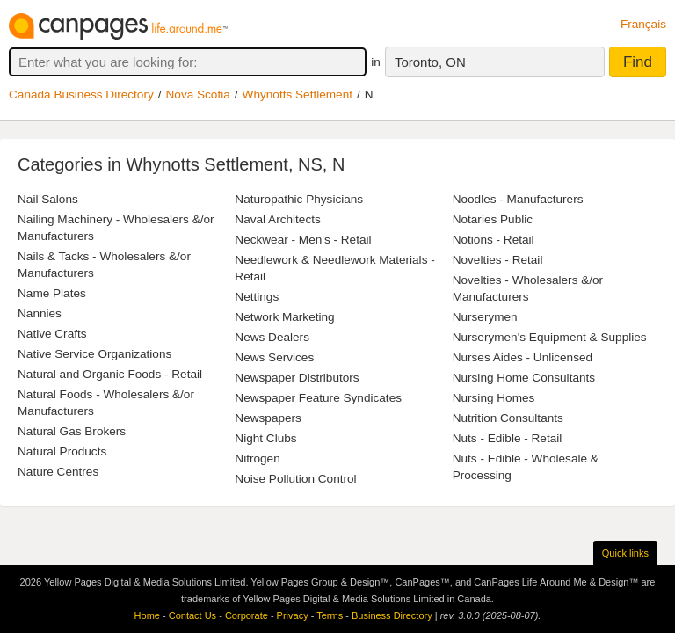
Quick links (625, 553)
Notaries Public (493, 219)
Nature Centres (58, 471)
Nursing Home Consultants (524, 377)
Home (147, 615)
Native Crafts (52, 333)
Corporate (246, 615)
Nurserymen (485, 317)
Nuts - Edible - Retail (507, 438)
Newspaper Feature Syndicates (318, 397)
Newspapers (268, 418)
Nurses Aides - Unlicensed (522, 357)
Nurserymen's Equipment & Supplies (550, 337)
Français (643, 24)
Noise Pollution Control (295, 478)
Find (637, 62)
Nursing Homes (494, 397)
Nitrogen (257, 458)
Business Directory (392, 615)
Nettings (257, 296)
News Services (274, 357)
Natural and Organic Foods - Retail (110, 374)
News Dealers (272, 337)
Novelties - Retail (498, 259)
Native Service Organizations (94, 353)
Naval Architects (277, 219)
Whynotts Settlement (297, 94)
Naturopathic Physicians (299, 199)
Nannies (40, 313)
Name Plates (52, 293)
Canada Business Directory (81, 94)
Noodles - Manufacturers (518, 199)
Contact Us (192, 615)
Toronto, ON (430, 62)
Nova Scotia (198, 94)
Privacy (292, 615)
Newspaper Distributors (297, 377)
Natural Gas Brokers (72, 431)
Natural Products (62, 451)
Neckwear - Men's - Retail (303, 239)
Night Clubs (265, 438)
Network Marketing (284, 317)
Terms (329, 615)
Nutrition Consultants (508, 418)
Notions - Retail (493, 239)
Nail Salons (48, 199)
